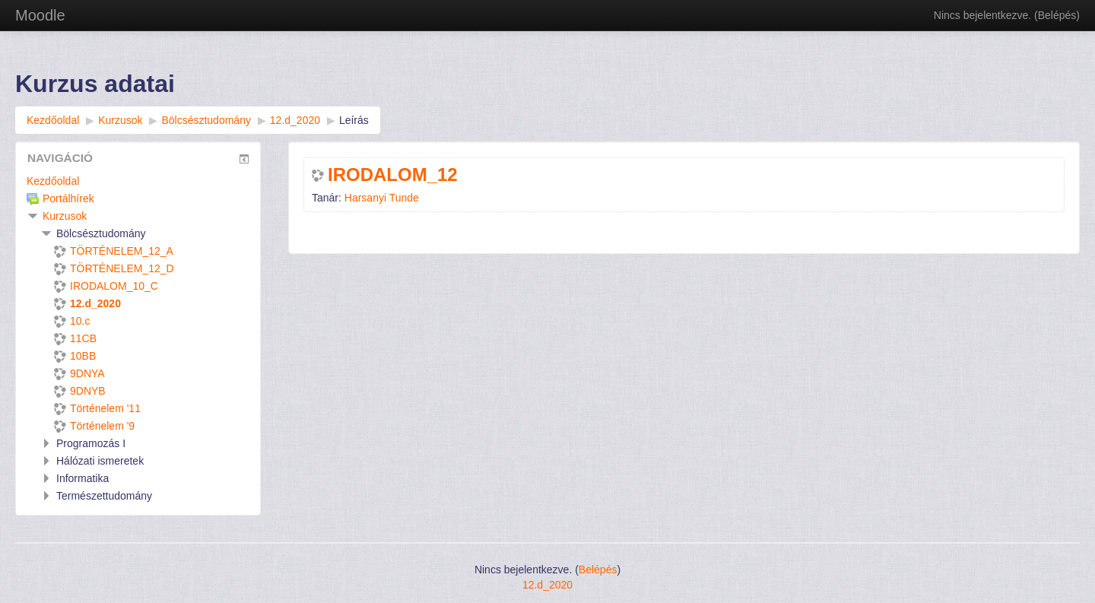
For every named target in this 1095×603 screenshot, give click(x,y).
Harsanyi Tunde (381, 198)
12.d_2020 (547, 585)
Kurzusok (65, 216)
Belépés (1057, 15)
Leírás (354, 120)
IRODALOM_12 (393, 175)
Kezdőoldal (53, 181)
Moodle (40, 15)
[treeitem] (138, 181)
